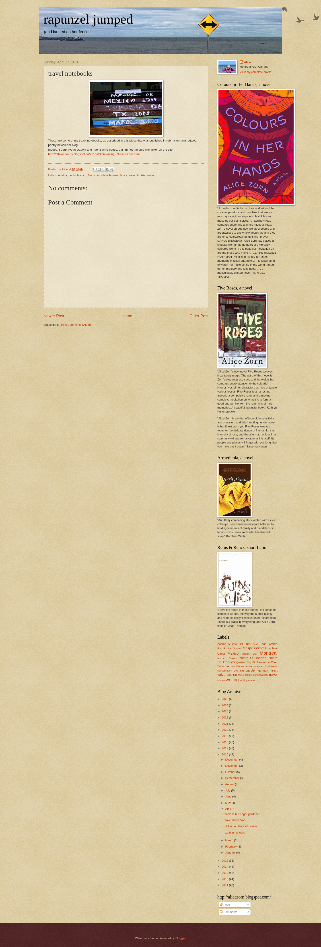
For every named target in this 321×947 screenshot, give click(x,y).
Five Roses (268, 644)
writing (151, 175)
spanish (232, 674)
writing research (249, 680)
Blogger (180, 938)
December (232, 759)
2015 (225, 860)
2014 (225, 866)
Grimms (260, 648)
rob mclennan (109, 175)
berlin (72, 175)
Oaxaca (232, 658)
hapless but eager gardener (241, 814)
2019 (225, 736)
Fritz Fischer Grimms (229, 648)
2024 (225, 705)
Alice (247, 62)
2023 (225, 711)
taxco (241, 675)
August (230, 784)
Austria (62, 175)
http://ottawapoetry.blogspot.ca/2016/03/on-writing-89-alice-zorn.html (94, 154)
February (231, 846)
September (232, 778)
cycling (239, 670)
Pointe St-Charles (252, 658)
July (228, 790)
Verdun (230, 666)
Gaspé (248, 648)
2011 (225, 885)
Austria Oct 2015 (239, 644)
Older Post (198, 316)
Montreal (269, 653)
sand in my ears (234, 832)
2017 (225, 748)
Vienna (240, 666)
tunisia (141, 175)
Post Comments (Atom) (76, 324)
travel (132, 175)
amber (249, 666)
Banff (255, 644)
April (228, 808)
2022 (225, 717)
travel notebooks (234, 820)
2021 (225, 723)
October (230, 772)
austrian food (262, 666)
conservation (224, 670)
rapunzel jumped (88, 19)
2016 (225, 754)
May (228, 802)
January (230, 852)
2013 (225, 872)
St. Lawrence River (265, 662)
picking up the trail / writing (241, 826)
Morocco (93, 175)
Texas (123, 175)
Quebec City (243, 662)
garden (251, 670)
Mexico (81, 175)
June (228, 796)
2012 (225, 879)
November (232, 765)
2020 (225, 729)
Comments (228, 912)
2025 (225, 699)
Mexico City (249, 653)
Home (126, 316)
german (263, 670)
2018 (225, 742)
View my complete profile (256, 72)
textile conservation (256, 675)
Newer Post (53, 316)
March (229, 840)
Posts (225, 904)
